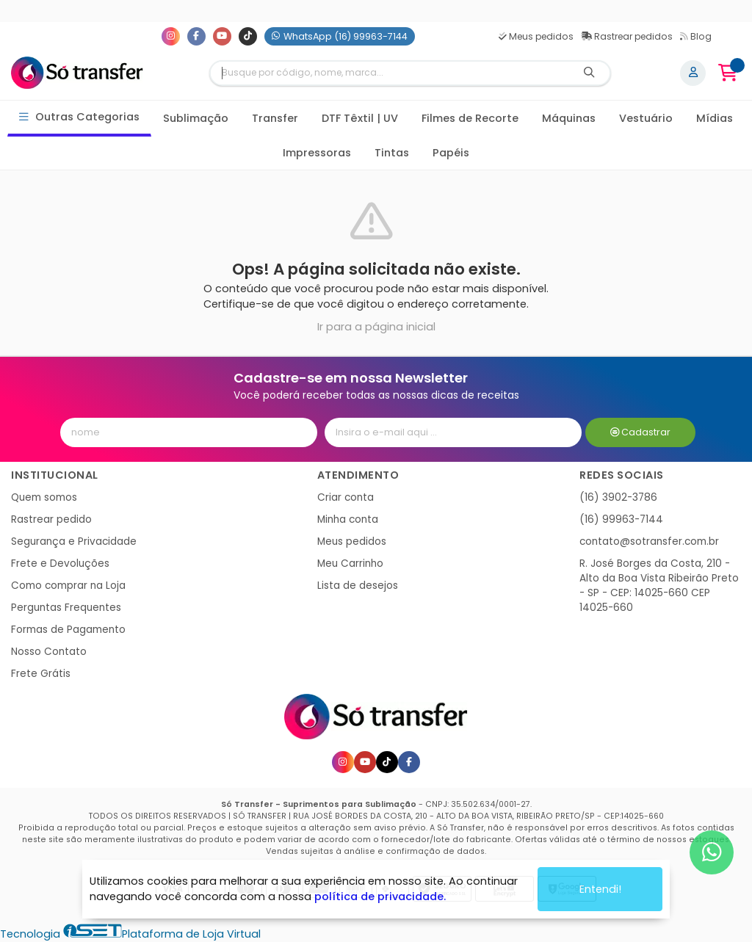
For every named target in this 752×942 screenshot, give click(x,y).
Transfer (275, 118)
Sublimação (195, 118)
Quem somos (44, 497)
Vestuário (646, 118)
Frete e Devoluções (60, 563)
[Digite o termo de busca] (390, 73)
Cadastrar (640, 432)
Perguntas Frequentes (66, 608)
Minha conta (347, 519)
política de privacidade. (380, 896)
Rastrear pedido (51, 519)
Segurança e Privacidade (74, 541)
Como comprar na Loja (68, 586)
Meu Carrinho (350, 563)
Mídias (714, 118)
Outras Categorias (79, 117)
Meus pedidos (536, 36)
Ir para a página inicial (376, 326)
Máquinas (569, 118)
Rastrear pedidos (627, 36)
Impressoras (317, 152)
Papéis (451, 152)
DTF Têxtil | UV (360, 118)
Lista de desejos (357, 586)
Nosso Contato (49, 652)
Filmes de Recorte (470, 118)
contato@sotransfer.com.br (649, 541)
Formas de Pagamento (68, 630)
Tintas (392, 152)
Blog (696, 36)
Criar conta (345, 497)
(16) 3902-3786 (618, 497)
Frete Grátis (40, 674)
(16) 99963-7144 (621, 519)
